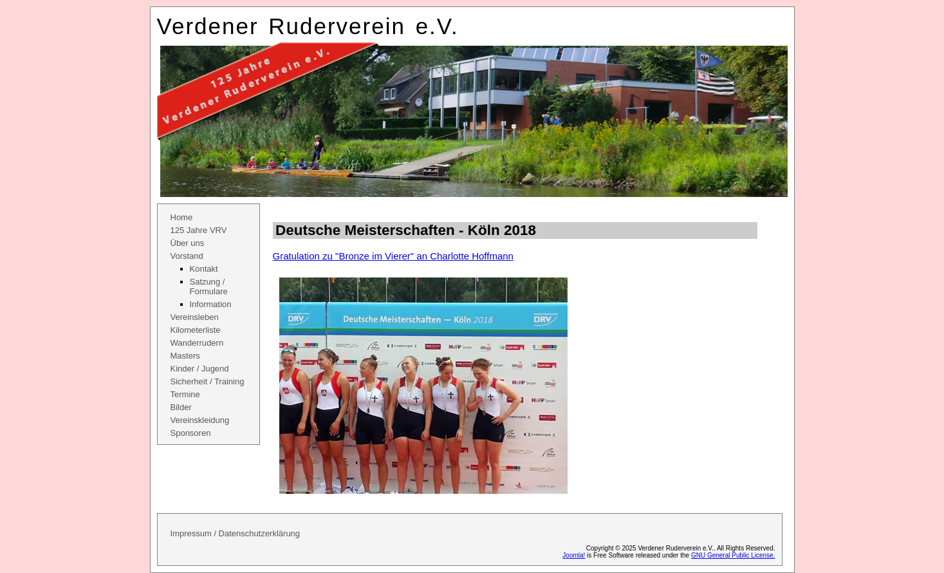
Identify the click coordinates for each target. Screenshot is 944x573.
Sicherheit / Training (208, 381)
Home (182, 217)
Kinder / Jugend (200, 368)
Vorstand (187, 256)
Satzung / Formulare (209, 286)
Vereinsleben (195, 317)
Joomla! (573, 555)
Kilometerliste (196, 330)
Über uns (188, 243)
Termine (185, 394)
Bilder (181, 407)
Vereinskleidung (200, 420)
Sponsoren (191, 433)
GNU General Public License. (733, 555)
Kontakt (204, 269)
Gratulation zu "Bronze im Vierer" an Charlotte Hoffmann (393, 255)
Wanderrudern (197, 343)
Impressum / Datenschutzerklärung (236, 533)
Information (211, 304)
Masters (185, 356)
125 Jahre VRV (199, 230)
